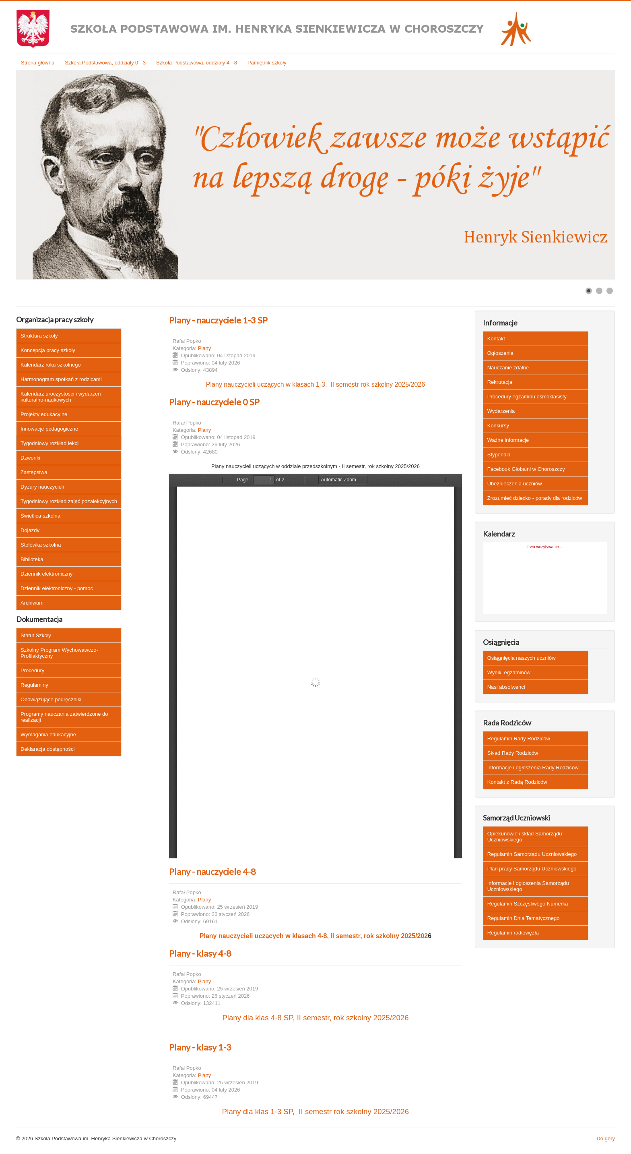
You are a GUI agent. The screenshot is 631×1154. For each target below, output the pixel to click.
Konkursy (498, 426)
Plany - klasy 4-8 (200, 953)
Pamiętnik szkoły (267, 63)
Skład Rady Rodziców (512, 753)
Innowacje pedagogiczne (49, 429)
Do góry (605, 1138)
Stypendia (499, 455)
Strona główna (37, 63)
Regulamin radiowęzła (513, 933)
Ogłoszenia (500, 353)
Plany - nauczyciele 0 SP (214, 401)
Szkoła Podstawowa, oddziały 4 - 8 (196, 63)
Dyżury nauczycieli (42, 487)
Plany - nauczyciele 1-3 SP (218, 320)
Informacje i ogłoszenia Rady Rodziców (533, 767)
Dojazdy (30, 530)
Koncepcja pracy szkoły (48, 350)
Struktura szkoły (39, 336)
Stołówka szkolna (41, 545)
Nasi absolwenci (506, 687)
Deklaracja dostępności (47, 749)
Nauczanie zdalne (508, 368)
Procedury (32, 670)
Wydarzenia (501, 411)
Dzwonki (30, 458)
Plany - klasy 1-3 (200, 1047)
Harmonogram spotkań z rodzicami (61, 379)
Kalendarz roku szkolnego (51, 365)
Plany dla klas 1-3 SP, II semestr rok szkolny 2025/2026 (315, 1111)
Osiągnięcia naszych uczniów (521, 658)
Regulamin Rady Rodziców (518, 738)
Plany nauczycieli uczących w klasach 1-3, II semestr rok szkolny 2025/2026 (315, 384)
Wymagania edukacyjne (48, 734)
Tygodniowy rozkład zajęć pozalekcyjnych (69, 501)
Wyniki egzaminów (509, 672)
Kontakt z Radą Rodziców (517, 782)
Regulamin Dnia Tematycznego (523, 918)
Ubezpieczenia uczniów (514, 484)
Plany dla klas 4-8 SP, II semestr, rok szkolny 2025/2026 (315, 1017)
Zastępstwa (34, 472)
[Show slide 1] (589, 291)
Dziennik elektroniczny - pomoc (57, 588)
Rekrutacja (499, 382)
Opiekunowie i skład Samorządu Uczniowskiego (524, 837)
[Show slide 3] (609, 291)
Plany (204, 348)
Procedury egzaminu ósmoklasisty (527, 397)
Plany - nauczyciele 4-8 (212, 871)
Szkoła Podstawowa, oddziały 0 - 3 (105, 63)
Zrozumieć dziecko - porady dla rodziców (534, 498)
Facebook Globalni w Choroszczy (526, 469)
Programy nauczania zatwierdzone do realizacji (64, 717)
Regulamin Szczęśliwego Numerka (527, 904)
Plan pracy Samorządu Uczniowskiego (532, 869)
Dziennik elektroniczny (46, 574)
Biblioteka (32, 559)
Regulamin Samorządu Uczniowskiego (532, 854)
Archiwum (32, 603)
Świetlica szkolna (40, 516)
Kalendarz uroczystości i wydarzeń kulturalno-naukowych (61, 397)
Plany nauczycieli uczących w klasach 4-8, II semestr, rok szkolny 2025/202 (314, 935)
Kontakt (496, 339)
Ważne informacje (508, 440)
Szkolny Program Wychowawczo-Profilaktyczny (59, 653)
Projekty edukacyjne (44, 414)
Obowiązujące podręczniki (51, 699)
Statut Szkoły (36, 635)
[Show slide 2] (599, 291)
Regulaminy (34, 685)
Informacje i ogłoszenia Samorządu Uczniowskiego (528, 886)
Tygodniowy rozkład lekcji (50, 443)
